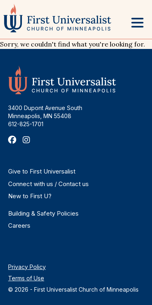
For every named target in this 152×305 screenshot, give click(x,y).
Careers (19, 225)
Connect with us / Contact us (48, 184)
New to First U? (29, 196)
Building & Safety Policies (43, 213)
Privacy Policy (27, 266)
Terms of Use (26, 278)
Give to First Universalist (41, 171)
